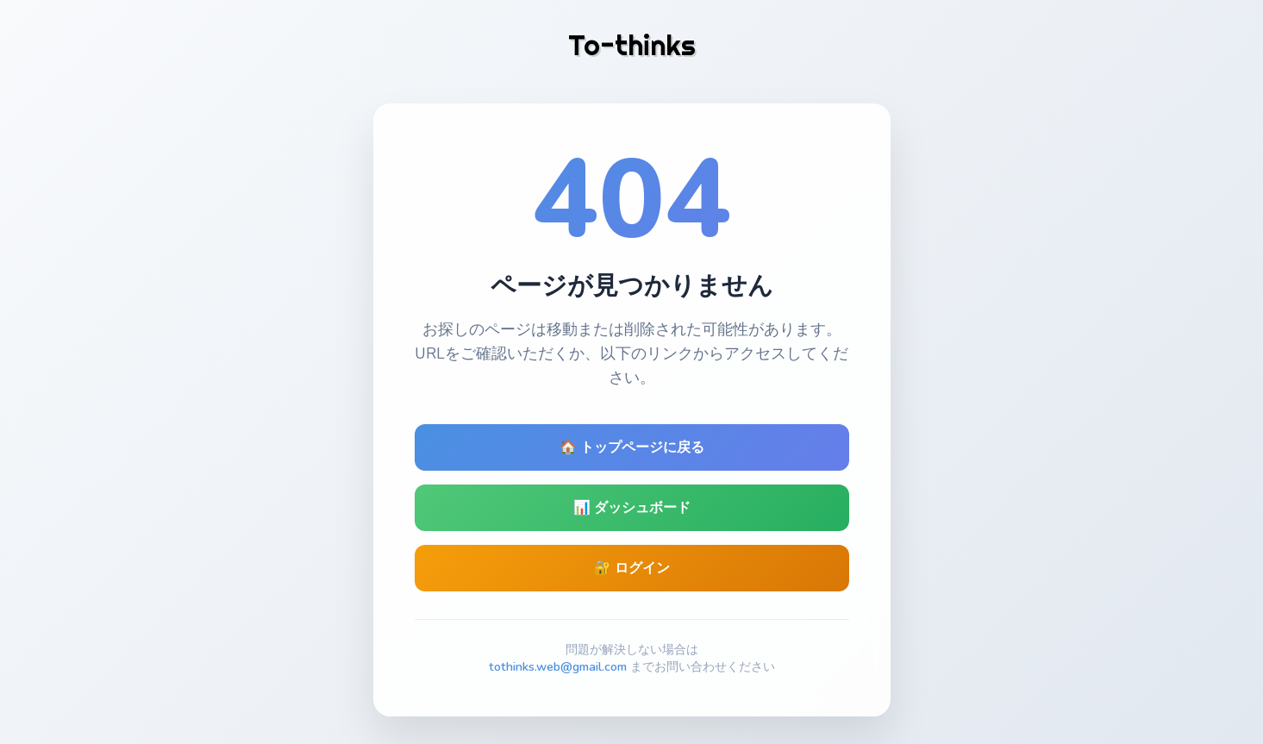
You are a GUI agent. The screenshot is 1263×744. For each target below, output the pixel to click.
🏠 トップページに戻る (632, 447)
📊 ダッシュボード (632, 507)
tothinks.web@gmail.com (558, 666)
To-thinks (632, 45)
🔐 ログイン (632, 568)
